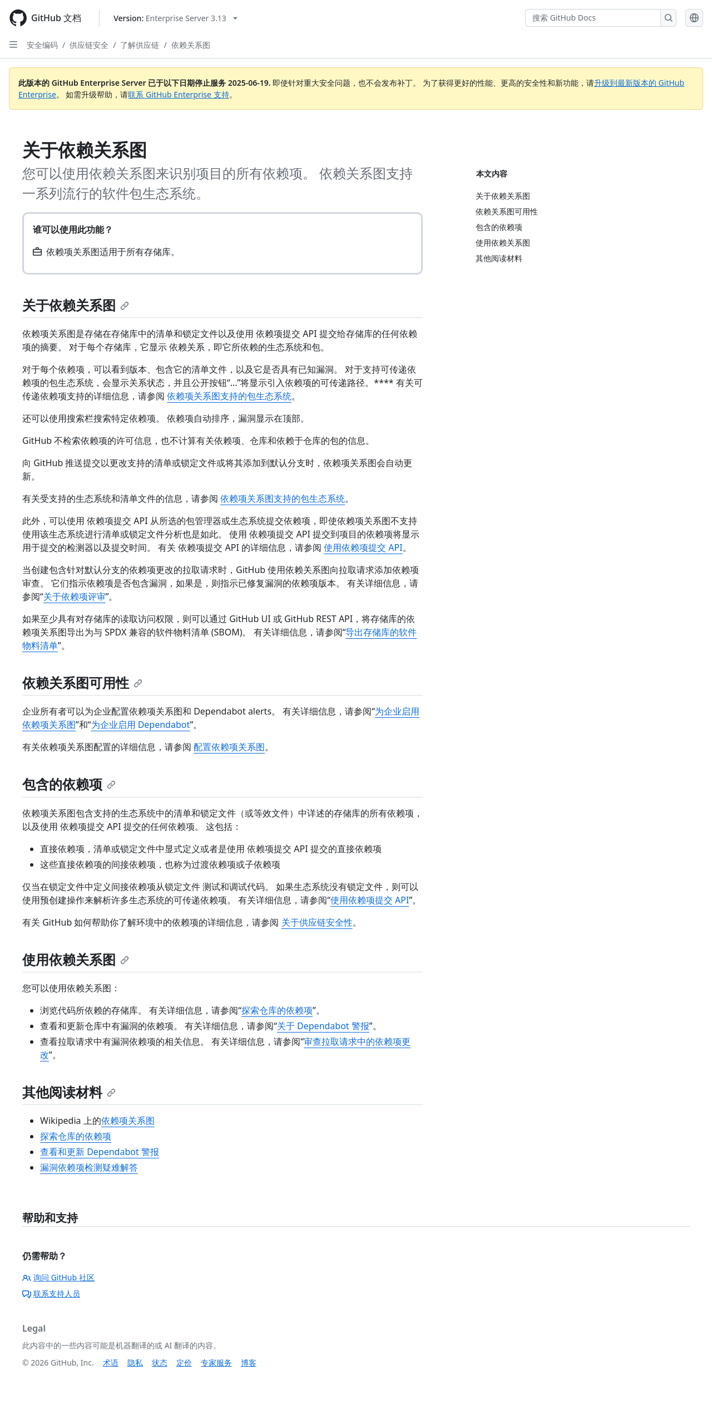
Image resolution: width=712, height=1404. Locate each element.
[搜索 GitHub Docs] (593, 17)
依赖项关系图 (128, 1120)
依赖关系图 (190, 45)
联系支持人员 (51, 1293)
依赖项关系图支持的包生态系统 (229, 396)
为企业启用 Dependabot (140, 724)
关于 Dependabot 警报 (323, 1026)
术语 (110, 1362)
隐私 (135, 1362)
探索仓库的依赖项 (277, 1010)
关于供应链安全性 (317, 922)
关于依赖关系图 (75, 305)
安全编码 (42, 45)
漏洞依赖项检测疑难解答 (89, 1167)
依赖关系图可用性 (82, 682)
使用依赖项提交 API (363, 547)
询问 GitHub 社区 (58, 1277)
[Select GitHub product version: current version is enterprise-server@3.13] (175, 18)
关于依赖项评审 (74, 596)
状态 (159, 1362)
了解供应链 (139, 45)
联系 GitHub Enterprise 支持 (178, 94)
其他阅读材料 (69, 1092)
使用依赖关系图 (75, 959)
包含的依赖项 (69, 784)
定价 (184, 1362)
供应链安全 (89, 45)
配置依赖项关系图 (229, 747)
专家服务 (216, 1362)
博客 (248, 1362)
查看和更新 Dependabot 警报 (99, 1152)
